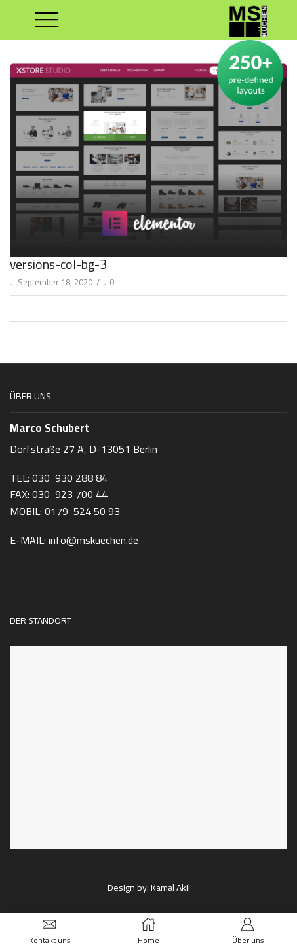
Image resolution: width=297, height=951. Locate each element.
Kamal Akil (170, 887)
